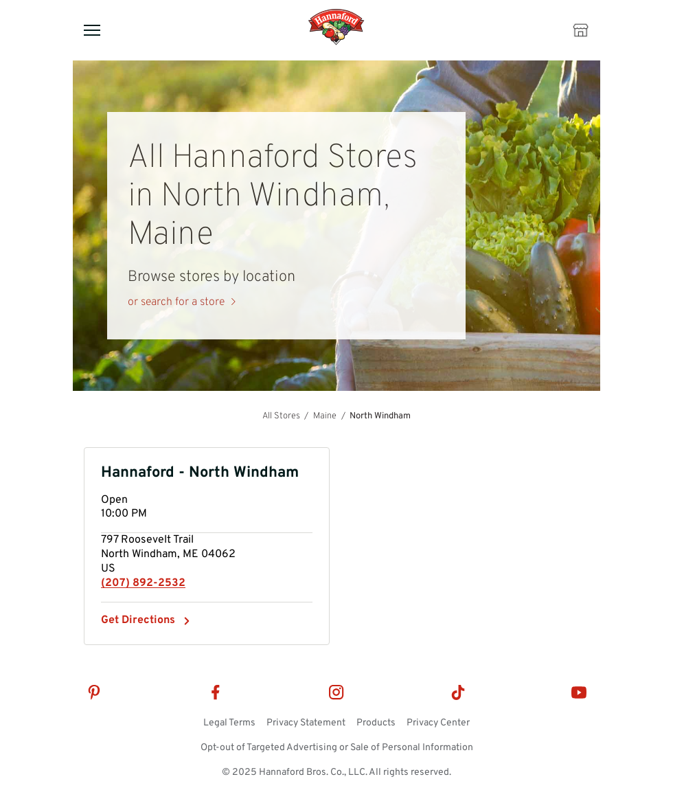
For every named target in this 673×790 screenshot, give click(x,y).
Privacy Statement (305, 723)
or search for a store (176, 302)
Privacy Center (438, 723)
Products (376, 723)
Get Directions (138, 620)
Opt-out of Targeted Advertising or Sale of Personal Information (337, 748)
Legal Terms (229, 723)
